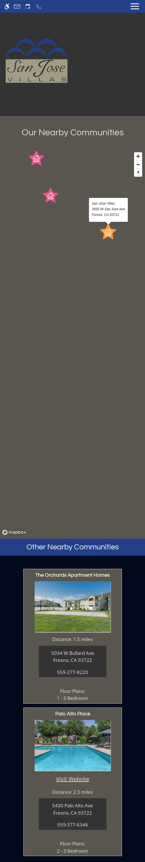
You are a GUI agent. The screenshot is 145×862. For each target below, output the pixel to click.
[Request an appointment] (28, 6)
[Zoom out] (138, 164)
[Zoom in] (138, 156)
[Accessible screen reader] (7, 6)
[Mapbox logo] (14, 532)
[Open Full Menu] (135, 6)
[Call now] (39, 6)
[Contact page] (17, 6)
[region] (72, 343)
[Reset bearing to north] (138, 173)
